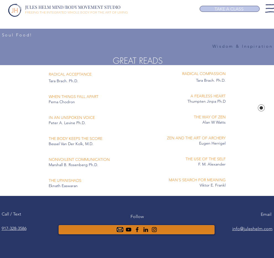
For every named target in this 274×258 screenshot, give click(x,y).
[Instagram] (154, 229)
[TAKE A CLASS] (230, 9)
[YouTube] (128, 229)
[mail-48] (120, 229)
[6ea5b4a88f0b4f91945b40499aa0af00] (145, 229)
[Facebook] (137, 229)
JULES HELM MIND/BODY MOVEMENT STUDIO (73, 7)
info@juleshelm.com (252, 228)
